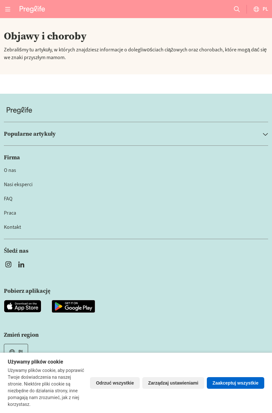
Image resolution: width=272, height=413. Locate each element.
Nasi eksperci (18, 184)
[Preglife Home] (32, 9)
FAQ (8, 198)
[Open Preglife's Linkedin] (22, 264)
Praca (10, 213)
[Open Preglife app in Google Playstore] (73, 306)
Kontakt (12, 227)
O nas (10, 170)
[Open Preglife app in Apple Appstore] (22, 306)
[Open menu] (8, 9)
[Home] (136, 110)
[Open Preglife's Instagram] (8, 264)
